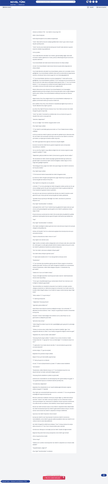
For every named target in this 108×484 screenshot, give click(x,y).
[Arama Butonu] (74, 2)
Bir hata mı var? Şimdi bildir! (54, 475)
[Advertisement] (54, 19)
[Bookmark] (90, 7)
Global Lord (21, 4)
